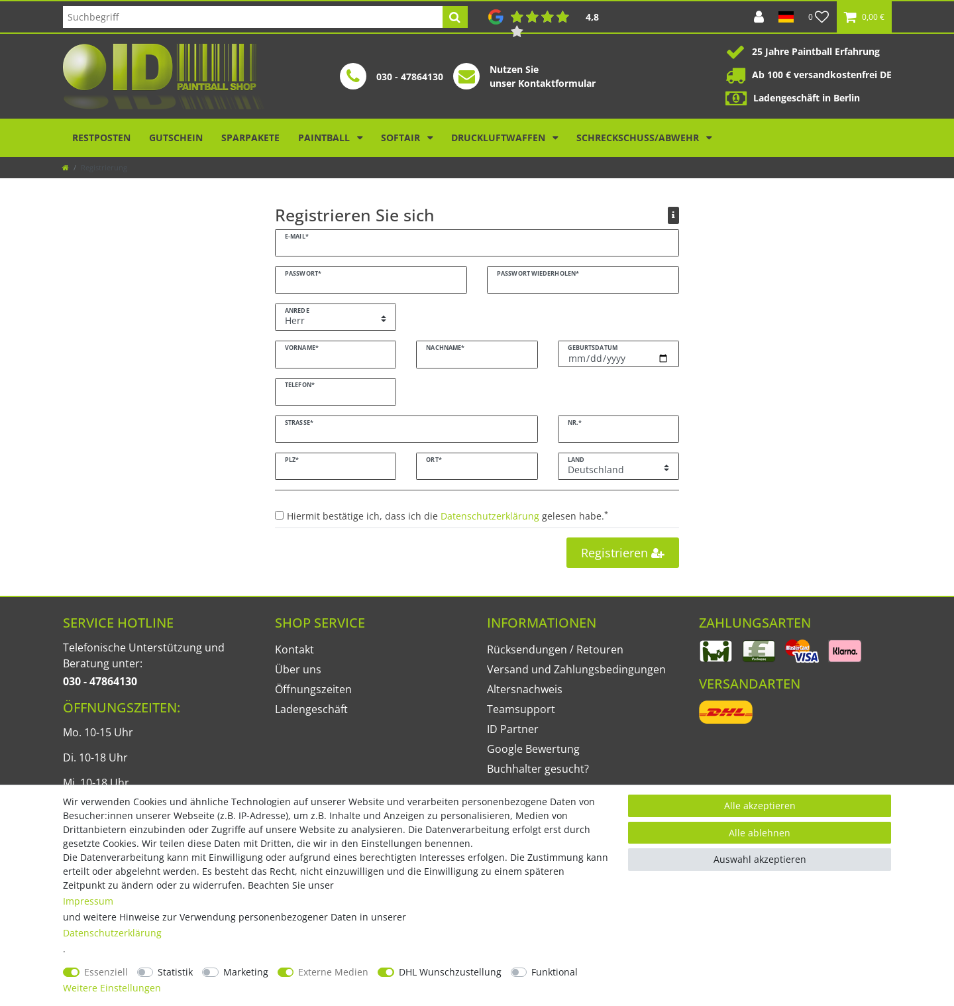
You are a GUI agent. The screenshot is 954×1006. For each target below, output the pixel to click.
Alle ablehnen (759, 832)
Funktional (554, 972)
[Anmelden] (759, 16)
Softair (402, 137)
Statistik (175, 972)
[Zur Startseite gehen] (65, 167)
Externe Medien (333, 972)
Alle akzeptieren (760, 805)
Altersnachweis (524, 689)
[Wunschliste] (819, 16)
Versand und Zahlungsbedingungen (576, 669)
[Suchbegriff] (253, 17)
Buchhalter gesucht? (538, 768)
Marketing (245, 972)
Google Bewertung (533, 749)
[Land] (786, 16)
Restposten (101, 137)
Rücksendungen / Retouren (555, 649)
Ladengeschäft (311, 709)
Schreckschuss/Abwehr (639, 137)
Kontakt (294, 649)
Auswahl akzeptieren (760, 859)
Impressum (88, 901)
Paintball (325, 137)
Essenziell (106, 972)
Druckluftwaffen (499, 137)
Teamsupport (521, 709)
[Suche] (455, 17)
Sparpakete (250, 137)
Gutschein (176, 137)
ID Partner (513, 729)
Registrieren (622, 553)
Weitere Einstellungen (112, 987)
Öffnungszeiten (313, 689)
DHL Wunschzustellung (450, 972)
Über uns (298, 669)
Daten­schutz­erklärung (112, 932)
